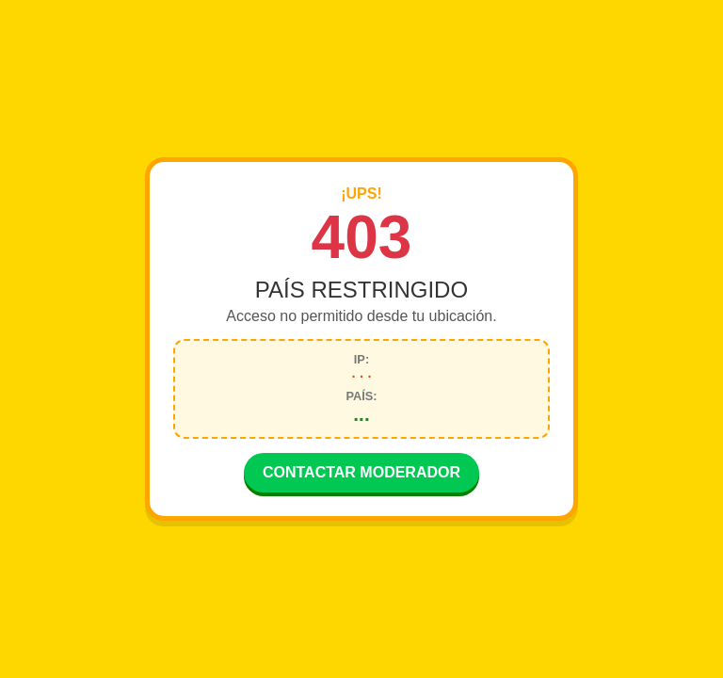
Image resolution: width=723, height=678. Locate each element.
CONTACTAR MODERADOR (361, 474)
